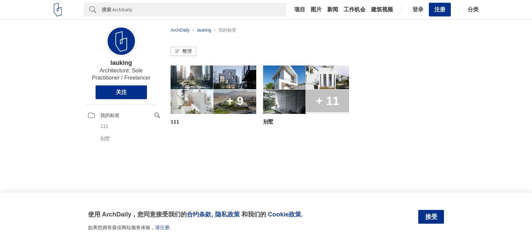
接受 (431, 216)
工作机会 (355, 9)
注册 (439, 9)
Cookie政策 (284, 214)
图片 (316, 9)
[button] (183, 51)
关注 (121, 92)
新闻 (332, 9)
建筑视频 (382, 9)
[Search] (194, 9)
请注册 (162, 227)
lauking (121, 62)
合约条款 (199, 214)
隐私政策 (227, 214)
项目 (299, 9)
